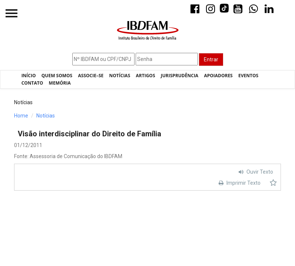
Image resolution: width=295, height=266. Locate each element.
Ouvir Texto (255, 172)
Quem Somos (57, 75)
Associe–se (91, 75)
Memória (60, 83)
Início (28, 75)
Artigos (145, 75)
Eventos (248, 75)
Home (21, 116)
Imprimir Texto (239, 183)
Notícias (119, 75)
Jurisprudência (179, 75)
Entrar (211, 59)
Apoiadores (218, 75)
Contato (32, 83)
